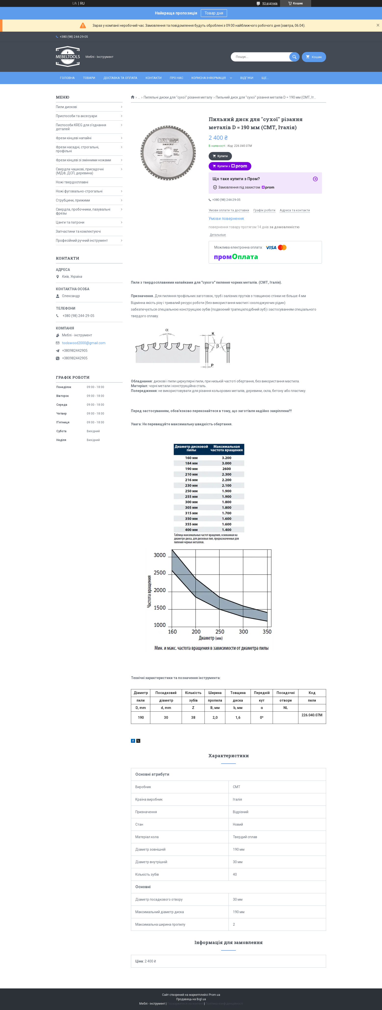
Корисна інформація (208, 78)
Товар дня (214, 13)
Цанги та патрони (70, 222)
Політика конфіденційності (224, 1003)
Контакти (154, 78)
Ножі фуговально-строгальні (79, 191)
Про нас (176, 78)
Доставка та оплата (120, 78)
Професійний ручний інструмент (82, 240)
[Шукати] (294, 57)
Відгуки (246, 78)
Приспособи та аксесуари (76, 116)
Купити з (232, 166)
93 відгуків (270, 3)
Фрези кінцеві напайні (73, 138)
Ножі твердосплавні (72, 182)
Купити (222, 156)
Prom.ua (214, 995)
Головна (67, 78)
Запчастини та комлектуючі (78, 231)
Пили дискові (66, 107)
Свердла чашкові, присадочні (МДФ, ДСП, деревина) (80, 171)
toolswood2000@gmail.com (83, 343)
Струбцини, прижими (73, 200)
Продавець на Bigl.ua (191, 999)
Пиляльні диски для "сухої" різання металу (178, 97)
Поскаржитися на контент (185, 1003)
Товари (89, 78)
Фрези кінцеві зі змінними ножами (83, 160)
